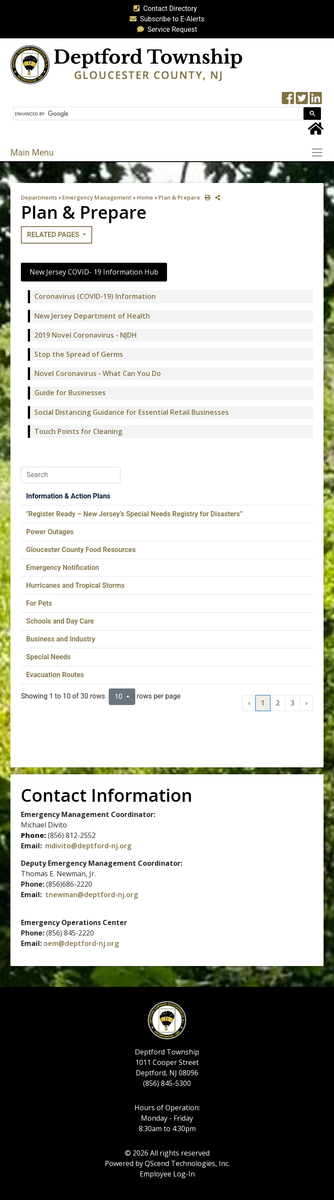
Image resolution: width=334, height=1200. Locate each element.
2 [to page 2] (278, 703)
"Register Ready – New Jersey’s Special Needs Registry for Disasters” (134, 514)
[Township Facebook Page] (288, 101)
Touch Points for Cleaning (78, 431)
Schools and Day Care (60, 621)
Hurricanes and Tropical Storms (75, 585)
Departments (39, 197)
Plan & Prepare (179, 197)
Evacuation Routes (55, 675)
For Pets (39, 603)
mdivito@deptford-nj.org (88, 846)
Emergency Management (96, 197)
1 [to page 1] (263, 703)
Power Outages (49, 532)
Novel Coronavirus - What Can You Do (97, 373)
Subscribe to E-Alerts (165, 19)
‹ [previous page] (249, 703)
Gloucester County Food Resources (81, 550)
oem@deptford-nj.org (81, 943)
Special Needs (48, 657)
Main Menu (31, 152)
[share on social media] (216, 197)
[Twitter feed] (302, 101)
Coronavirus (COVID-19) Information (95, 296)
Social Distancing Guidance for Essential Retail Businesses (131, 412)
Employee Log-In (167, 1174)
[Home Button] (316, 131)
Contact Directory (163, 8)
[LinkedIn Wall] (316, 101)
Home (145, 197)
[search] (157, 114)
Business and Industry (60, 639)
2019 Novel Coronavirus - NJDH (85, 335)
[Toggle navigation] (319, 152)
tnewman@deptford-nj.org (91, 894)
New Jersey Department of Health (92, 316)
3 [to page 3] (292, 703)
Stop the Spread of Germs (78, 354)
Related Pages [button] (54, 235)
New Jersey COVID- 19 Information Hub (94, 272)
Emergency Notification (62, 567)
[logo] (126, 64)
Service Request (165, 29)
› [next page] (306, 703)
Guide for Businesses (70, 392)
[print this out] (205, 197)
